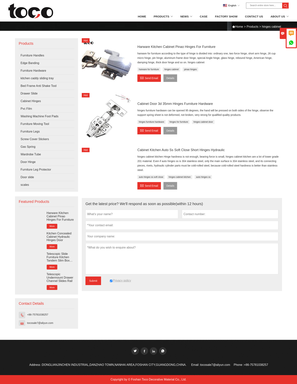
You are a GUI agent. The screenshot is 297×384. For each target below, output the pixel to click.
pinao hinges (190, 69)
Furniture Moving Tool (35, 123)
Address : (35, 364)
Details (170, 78)
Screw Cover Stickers (35, 139)
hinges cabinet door (203, 122)
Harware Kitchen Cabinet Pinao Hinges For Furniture (60, 216)
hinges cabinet (171, 69)
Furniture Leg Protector (36, 169)
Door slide (27, 177)
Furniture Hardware (33, 70)
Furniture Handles (32, 55)
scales (25, 184)
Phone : (239, 364)
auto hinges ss (203, 177)
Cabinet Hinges (31, 101)
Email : (195, 364)
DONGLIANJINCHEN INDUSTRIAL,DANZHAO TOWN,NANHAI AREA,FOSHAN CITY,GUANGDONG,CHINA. (114, 364)
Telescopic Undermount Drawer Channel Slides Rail (60, 277)
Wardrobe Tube (31, 154)
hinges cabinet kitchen (180, 177)
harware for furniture (149, 69)
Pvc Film (26, 108)
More (52, 226)
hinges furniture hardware (151, 122)
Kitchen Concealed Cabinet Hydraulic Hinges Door (59, 237)
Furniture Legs (30, 131)
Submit (93, 280)
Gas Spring (28, 146)
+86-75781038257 (37, 314)
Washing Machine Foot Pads (39, 116)
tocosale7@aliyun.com (40, 322)
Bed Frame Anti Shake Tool (39, 85)
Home (239, 26)
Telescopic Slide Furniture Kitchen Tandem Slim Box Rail (58, 257)
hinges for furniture (178, 122)
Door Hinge (28, 162)
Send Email (149, 78)
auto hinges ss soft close (151, 177)
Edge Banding (30, 63)
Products (252, 26)
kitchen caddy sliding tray (37, 78)
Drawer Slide (29, 93)
